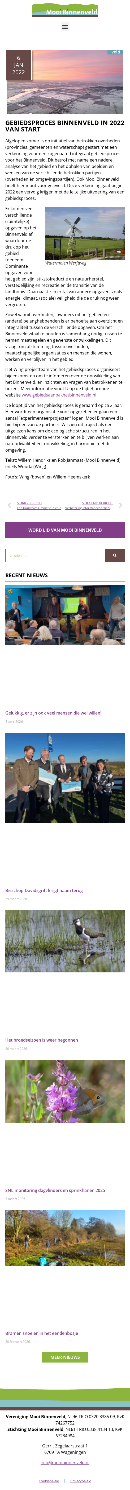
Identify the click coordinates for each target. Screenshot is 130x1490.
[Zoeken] (114, 555)
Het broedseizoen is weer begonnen (41, 1040)
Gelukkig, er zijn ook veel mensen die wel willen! (53, 713)
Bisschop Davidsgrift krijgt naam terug (44, 890)
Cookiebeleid (49, 1481)
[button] (65, 26)
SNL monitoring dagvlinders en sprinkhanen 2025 (55, 1190)
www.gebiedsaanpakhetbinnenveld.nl (59, 395)
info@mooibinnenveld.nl (65, 1463)
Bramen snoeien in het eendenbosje (41, 1333)
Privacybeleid (80, 1481)
